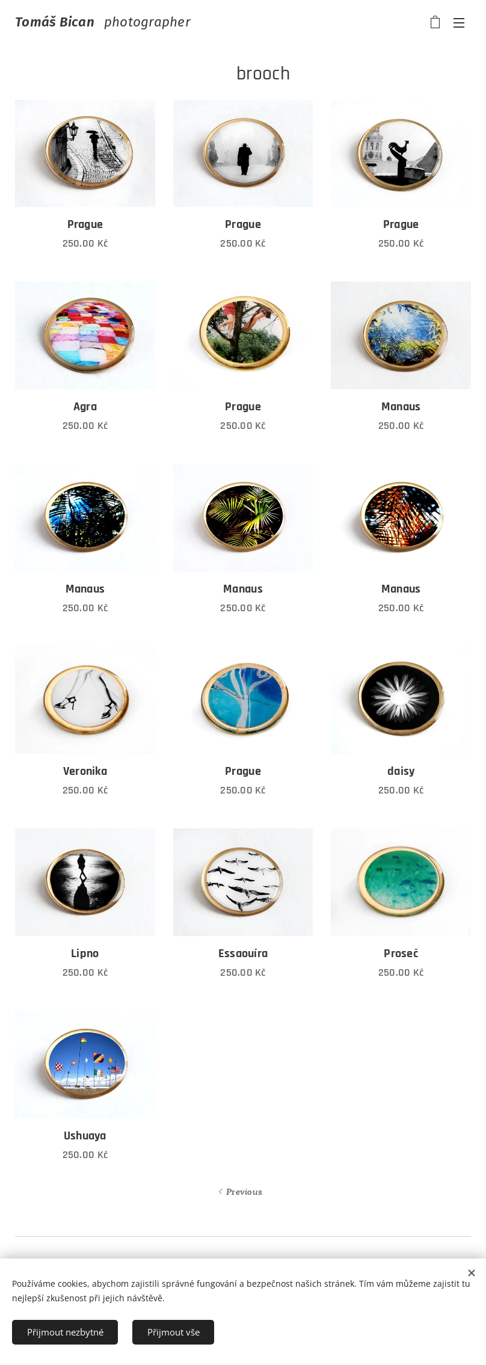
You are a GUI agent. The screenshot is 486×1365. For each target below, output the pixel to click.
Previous (244, 1191)
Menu (459, 22)
